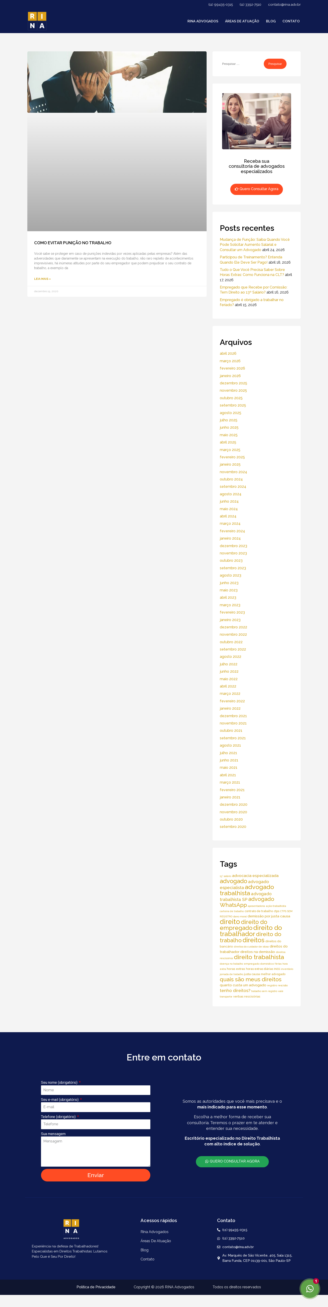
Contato (291, 21)
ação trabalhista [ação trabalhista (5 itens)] (276, 906)
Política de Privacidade (96, 1287)
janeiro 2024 (230, 538)
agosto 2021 (230, 745)
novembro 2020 (233, 812)
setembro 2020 (233, 826)
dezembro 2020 (233, 804)
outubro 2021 (231, 730)
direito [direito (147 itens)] (230, 922)
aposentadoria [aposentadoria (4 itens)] (256, 906)
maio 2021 (228, 767)
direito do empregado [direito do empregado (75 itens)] (243, 925)
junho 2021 (229, 760)
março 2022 (230, 693)
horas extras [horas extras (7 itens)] (236, 969)
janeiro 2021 (230, 797)
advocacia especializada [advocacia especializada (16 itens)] (255, 875)
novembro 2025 (233, 390)
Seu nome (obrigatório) (59, 1082)
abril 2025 (228, 442)
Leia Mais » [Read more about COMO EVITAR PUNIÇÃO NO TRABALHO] (42, 279)
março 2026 (230, 361)
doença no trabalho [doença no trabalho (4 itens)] (231, 963)
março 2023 (230, 605)
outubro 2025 (231, 398)
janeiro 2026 (230, 376)
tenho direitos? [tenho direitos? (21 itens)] (235, 990)
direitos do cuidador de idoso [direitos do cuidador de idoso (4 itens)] (251, 946)
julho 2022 (228, 664)
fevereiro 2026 (232, 368)
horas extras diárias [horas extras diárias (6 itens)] (259, 969)
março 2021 (230, 782)
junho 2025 (229, 427)
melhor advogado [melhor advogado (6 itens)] (273, 974)
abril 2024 (228, 516)
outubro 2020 (231, 819)
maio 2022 (229, 679)
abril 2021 (228, 775)
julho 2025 (228, 420)
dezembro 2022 (233, 627)
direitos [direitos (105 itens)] (253, 940)
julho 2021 (228, 753)
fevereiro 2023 (232, 612)
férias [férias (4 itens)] (278, 963)
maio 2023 (229, 590)
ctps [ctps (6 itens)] (276, 911)
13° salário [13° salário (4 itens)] (225, 876)
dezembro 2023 (233, 546)
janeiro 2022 (230, 708)
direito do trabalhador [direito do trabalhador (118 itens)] (251, 930)
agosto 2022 (230, 656)
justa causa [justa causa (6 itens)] (252, 974)
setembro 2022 (233, 649)
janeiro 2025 (230, 464)
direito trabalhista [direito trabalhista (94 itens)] (259, 957)
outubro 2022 (231, 642)
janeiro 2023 (230, 620)
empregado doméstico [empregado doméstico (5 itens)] (259, 963)
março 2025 (230, 450)
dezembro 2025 (233, 383)
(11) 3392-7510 (250, 5)
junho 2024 (229, 501)
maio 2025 (229, 435)
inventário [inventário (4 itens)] (287, 969)
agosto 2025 (230, 413)
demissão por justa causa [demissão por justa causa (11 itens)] (269, 916)
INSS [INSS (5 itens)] (277, 969)
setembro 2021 (233, 738)
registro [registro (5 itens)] (272, 985)
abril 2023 (228, 597)
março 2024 (230, 523)
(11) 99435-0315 (220, 5)
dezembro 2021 (233, 716)
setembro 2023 (233, 568)
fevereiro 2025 (232, 457)
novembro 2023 (233, 553)
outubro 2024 (231, 479)
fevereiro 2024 (232, 531)
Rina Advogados (202, 21)
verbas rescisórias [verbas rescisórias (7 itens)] (246, 996)
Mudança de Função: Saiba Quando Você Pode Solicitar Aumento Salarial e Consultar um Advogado (255, 244)
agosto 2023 (230, 575)
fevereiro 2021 (232, 790)
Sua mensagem (53, 1134)
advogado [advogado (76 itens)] (233, 881)
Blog (271, 21)
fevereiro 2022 (232, 701)
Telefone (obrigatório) (59, 1117)
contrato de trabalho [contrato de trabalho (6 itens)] (259, 911)
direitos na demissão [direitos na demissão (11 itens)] (257, 952)
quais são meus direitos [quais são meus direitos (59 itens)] (251, 979)
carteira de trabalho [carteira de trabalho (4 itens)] (232, 911)
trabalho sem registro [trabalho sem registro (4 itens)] (264, 991)
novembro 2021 (233, 723)
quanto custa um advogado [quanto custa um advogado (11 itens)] (243, 985)
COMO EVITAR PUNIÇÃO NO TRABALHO (72, 242)
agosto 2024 (230, 494)
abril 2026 (228, 353)
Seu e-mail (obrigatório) (60, 1099)
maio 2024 (229, 509)
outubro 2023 (231, 560)
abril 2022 (228, 686)
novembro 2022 (233, 634)
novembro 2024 (233, 472)
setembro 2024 (233, 486)
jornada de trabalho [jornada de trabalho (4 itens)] (231, 974)
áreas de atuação (242, 21)
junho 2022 (229, 671)
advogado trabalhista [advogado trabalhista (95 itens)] (247, 889)
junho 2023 (229, 583)
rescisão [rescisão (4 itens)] (283, 985)
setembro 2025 (233, 405)
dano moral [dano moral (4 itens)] (240, 916)
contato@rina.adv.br (284, 5)
